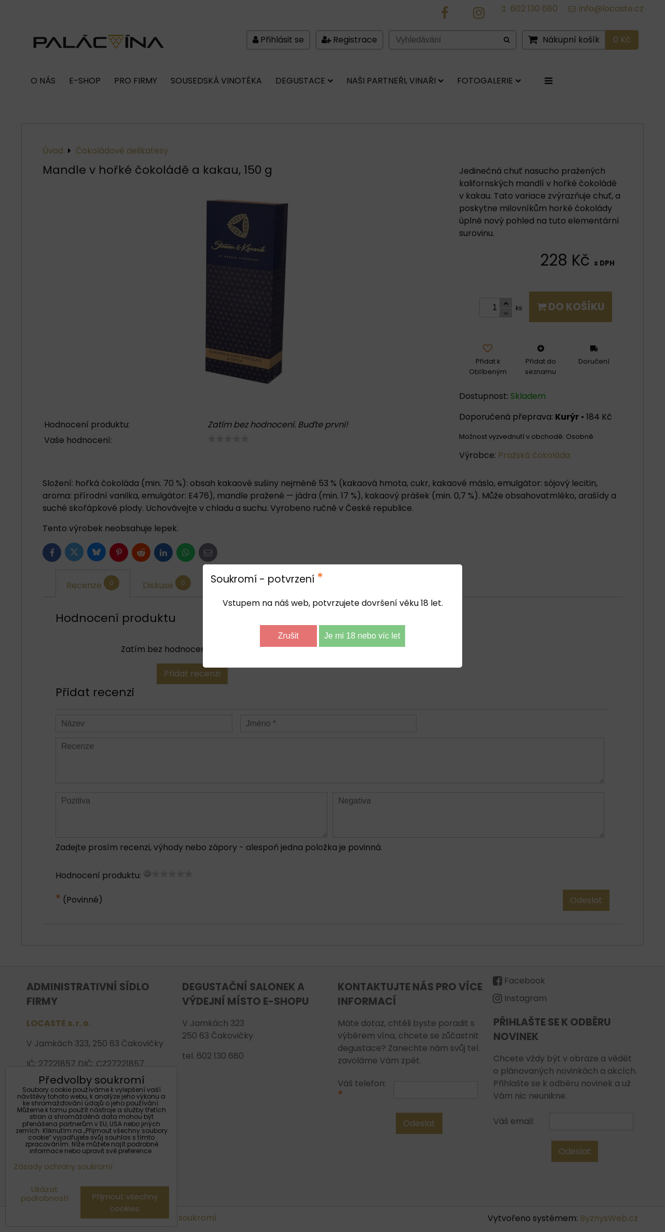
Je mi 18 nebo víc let (362, 635)
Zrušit (288, 635)
